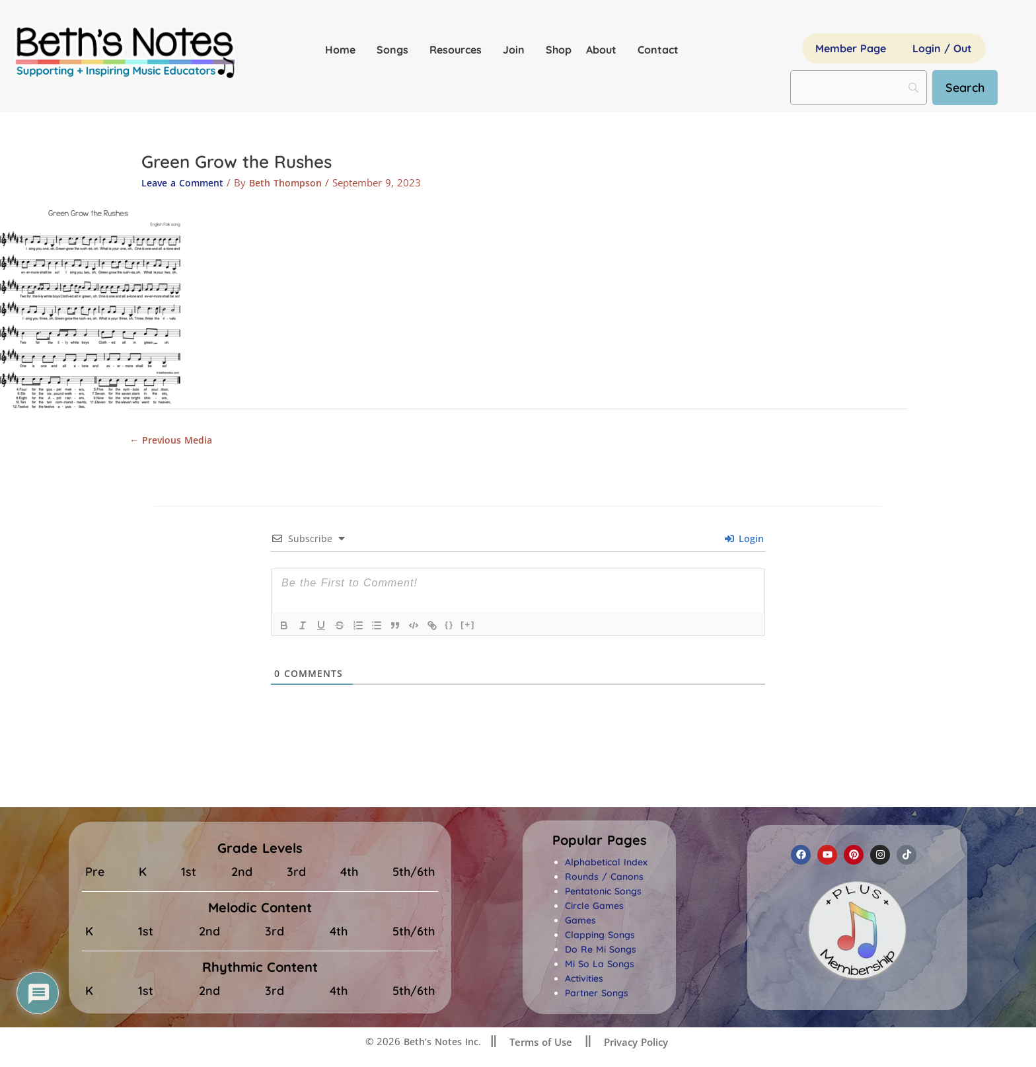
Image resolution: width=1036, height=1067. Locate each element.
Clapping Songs (600, 937)
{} (449, 626)
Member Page (850, 48)
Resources (458, 49)
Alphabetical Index (606, 864)
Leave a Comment (185, 182)
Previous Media (173, 440)
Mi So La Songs (599, 966)
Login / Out (942, 48)
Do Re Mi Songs (600, 951)
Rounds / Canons (604, 879)
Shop (559, 49)
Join (517, 49)
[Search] (971, 87)
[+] (468, 626)
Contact (658, 49)
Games (580, 922)
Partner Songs (596, 995)
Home (343, 49)
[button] (599, 842)
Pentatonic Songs (603, 893)
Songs (396, 49)
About (604, 49)
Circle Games (594, 908)
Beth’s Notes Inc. (440, 1043)
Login (744, 540)
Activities (584, 980)
